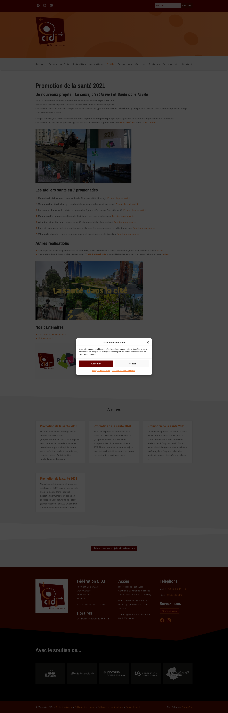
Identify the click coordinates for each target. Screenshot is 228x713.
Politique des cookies (101, 371)
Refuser (132, 363)
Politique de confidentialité (123, 371)
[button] (147, 342)
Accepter (96, 363)
